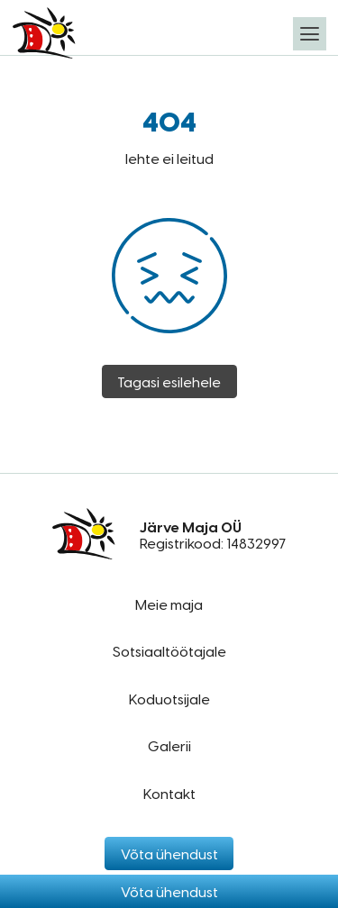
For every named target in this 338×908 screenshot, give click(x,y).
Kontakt (169, 793)
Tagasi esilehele (169, 381)
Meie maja (169, 604)
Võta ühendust (169, 891)
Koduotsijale (169, 698)
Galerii (169, 745)
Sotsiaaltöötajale (169, 650)
